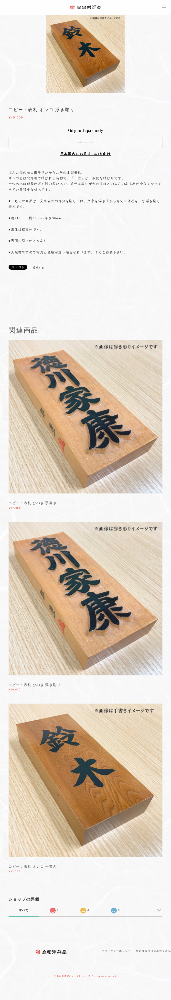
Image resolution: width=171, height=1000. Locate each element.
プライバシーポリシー (116, 951)
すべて (24, 910)
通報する (38, 267)
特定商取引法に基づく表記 (153, 951)
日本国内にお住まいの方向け (85, 154)
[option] (85, 54)
